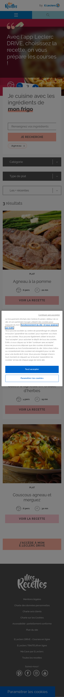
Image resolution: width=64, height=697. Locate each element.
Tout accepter (32, 369)
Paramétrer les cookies (32, 378)
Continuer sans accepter (49, 315)
